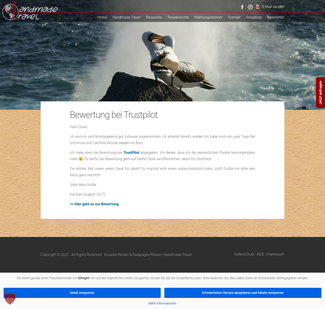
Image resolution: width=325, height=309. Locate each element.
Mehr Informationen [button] (162, 303)
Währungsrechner (209, 17)
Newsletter (275, 17)
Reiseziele (154, 17)
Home (102, 17)
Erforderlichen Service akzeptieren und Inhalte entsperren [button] (242, 292)
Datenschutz (244, 254)
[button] (10, 299)
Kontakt (234, 17)
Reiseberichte (178, 17)
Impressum (275, 254)
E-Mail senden (273, 7)
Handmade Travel (126, 17)
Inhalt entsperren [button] (82, 292)
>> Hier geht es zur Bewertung (94, 204)
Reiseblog (254, 17)
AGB (260, 254)
